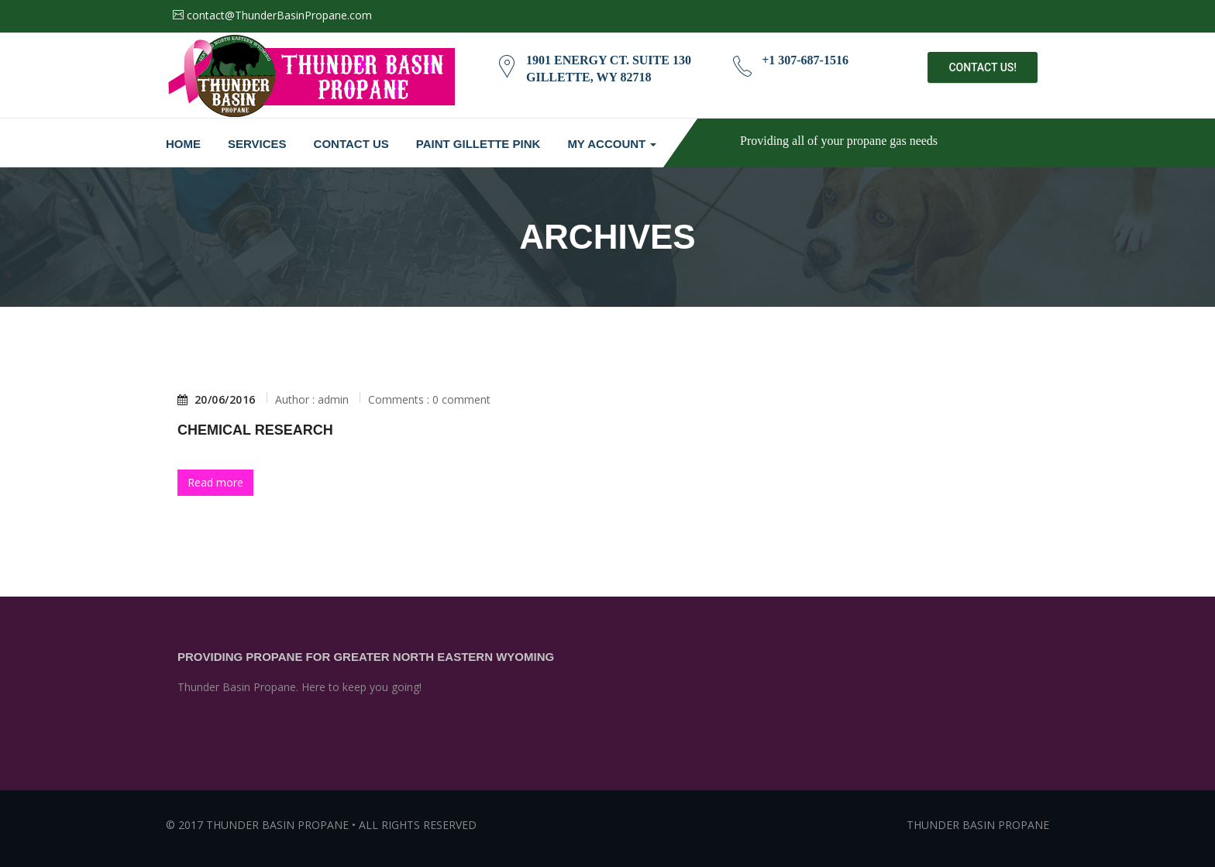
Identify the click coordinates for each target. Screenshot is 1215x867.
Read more (215, 482)
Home (183, 143)
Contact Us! (982, 67)
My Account (611, 143)
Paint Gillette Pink (478, 143)
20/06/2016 (216, 399)
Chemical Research (255, 430)
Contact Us (351, 143)
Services (257, 143)
